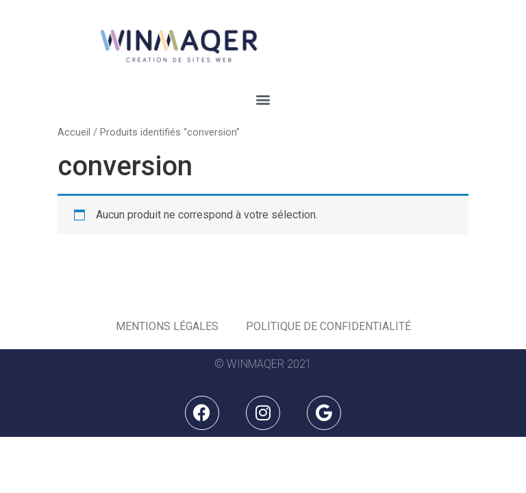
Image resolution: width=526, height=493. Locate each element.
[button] (263, 99)
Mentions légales (167, 326)
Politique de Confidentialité (328, 326)
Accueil (74, 132)
